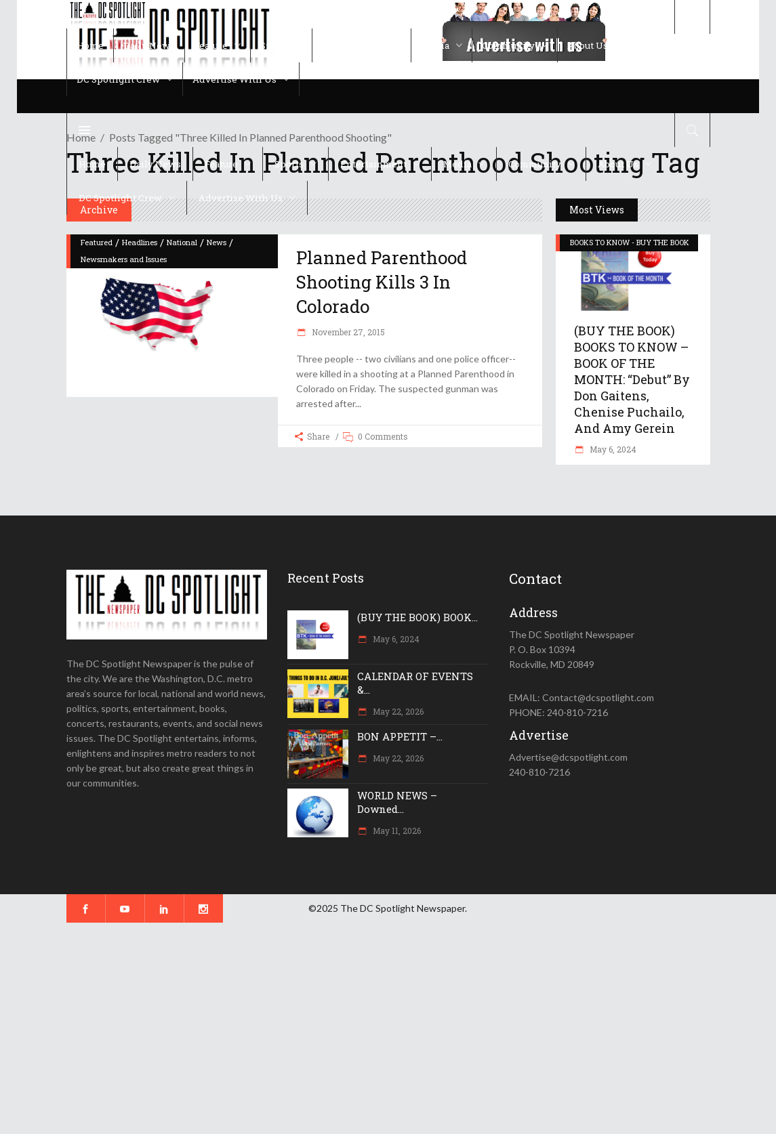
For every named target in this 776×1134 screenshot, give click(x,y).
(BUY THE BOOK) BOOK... (417, 617)
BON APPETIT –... (400, 736)
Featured (97, 242)
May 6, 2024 (612, 449)
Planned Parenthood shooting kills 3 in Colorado (381, 282)
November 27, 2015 (347, 332)
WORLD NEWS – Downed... (397, 802)
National (182, 242)
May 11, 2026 (396, 830)
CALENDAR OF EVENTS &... (415, 682)
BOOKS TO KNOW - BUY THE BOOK (629, 242)
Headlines (139, 242)
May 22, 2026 (397, 711)
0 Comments (383, 436)
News (216, 242)
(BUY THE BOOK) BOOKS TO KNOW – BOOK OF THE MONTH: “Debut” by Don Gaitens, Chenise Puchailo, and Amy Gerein (632, 379)
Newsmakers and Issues (124, 259)
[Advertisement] (388, 1028)
